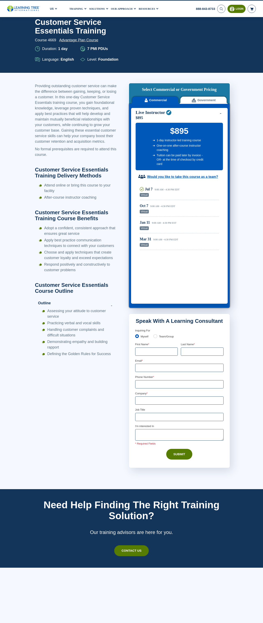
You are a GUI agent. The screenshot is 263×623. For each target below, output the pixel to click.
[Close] (256, 615)
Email (139, 264)
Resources (151, 8)
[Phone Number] (179, 288)
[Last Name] (202, 255)
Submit (179, 358)
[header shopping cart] (252, 8)
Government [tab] (203, 43)
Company (142, 297)
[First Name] (156, 255)
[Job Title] (179, 321)
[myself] (137, 239)
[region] (180, 164)
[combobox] (139, 288)
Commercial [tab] (155, 43)
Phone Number (145, 281)
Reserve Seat (204, 138)
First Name (142, 247)
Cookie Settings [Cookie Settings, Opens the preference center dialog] (186, 616)
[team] (156, 239)
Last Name (188, 247)
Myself (145, 240)
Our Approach (125, 8)
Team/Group (168, 240)
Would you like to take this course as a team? (182, 119)
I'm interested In (145, 330)
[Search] (221, 8)
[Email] (179, 271)
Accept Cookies (216, 616)
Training (76, 8)
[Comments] (179, 339)
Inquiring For (143, 233)
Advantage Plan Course (80, 40)
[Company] (179, 304)
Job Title (140, 314)
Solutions (98, 8)
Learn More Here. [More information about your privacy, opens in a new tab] (65, 619)
